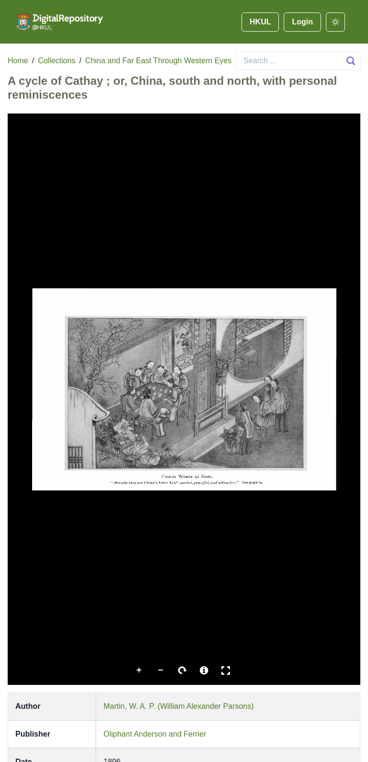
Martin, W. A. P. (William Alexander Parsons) (179, 706)
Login (302, 22)
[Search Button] (350, 60)
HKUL (260, 22)
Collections (56, 61)
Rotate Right (182, 670)
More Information (204, 670)
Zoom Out (161, 670)
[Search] (297, 60)
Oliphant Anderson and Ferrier (155, 734)
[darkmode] (335, 22)
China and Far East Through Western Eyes (158, 61)
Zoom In (139, 670)
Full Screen (225, 670)
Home (18, 61)
